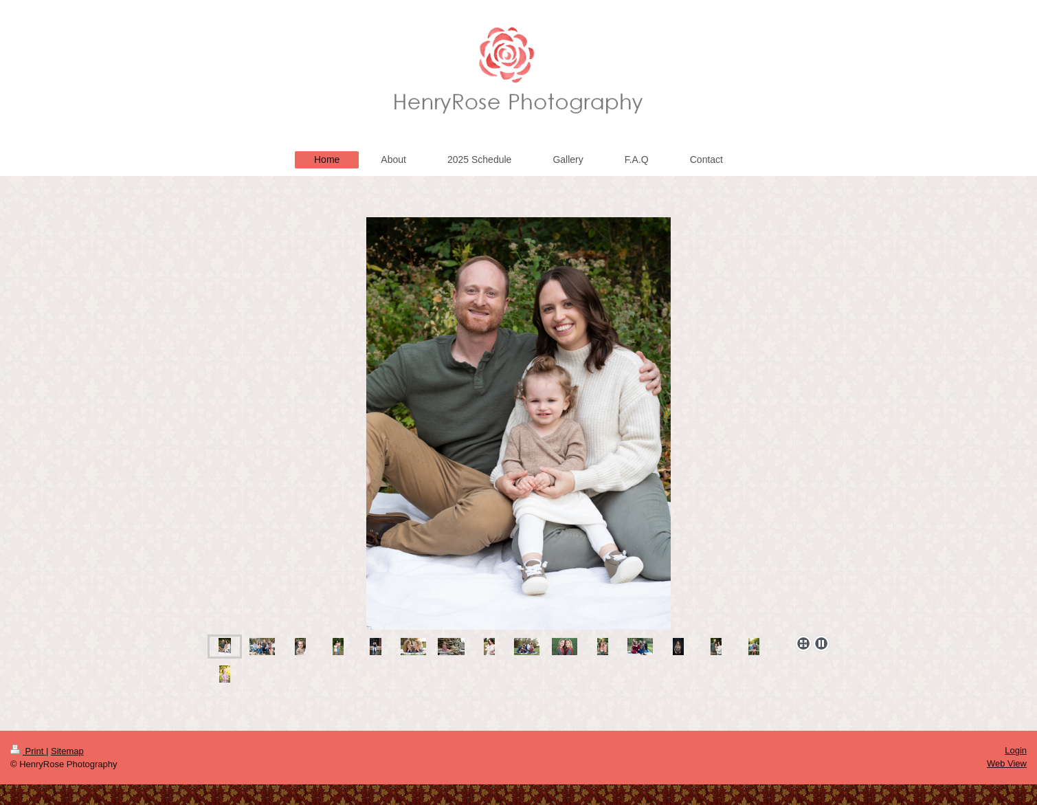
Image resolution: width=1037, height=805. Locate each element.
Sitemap (67, 751)
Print (28, 751)
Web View (1007, 763)
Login (1016, 750)
